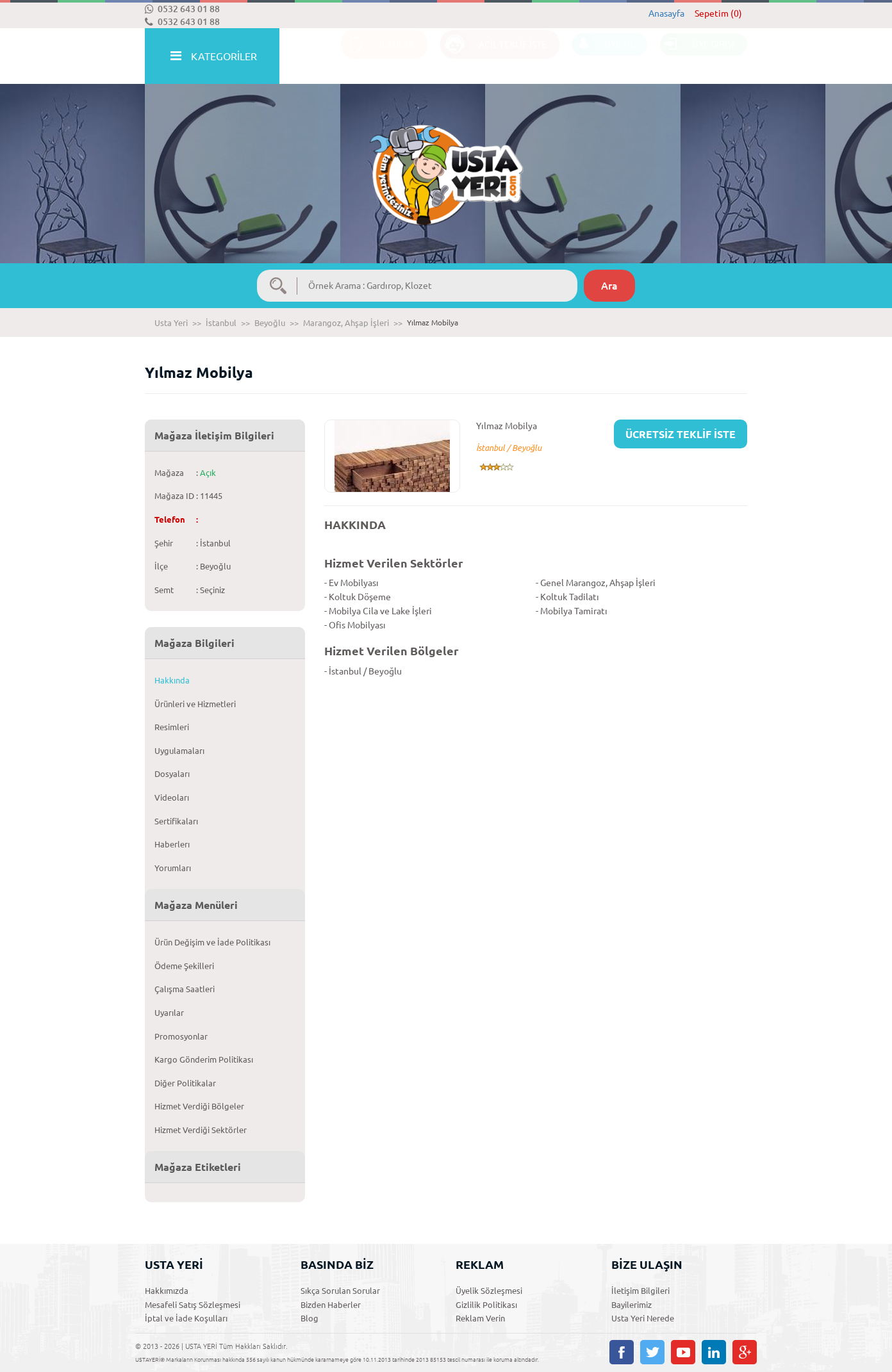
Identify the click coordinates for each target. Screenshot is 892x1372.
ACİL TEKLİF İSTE (493, 56)
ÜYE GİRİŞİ (697, 56)
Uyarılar (169, 1012)
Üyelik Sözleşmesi (489, 1290)
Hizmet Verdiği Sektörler (200, 1129)
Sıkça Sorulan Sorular (340, 1290)
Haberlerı (172, 844)
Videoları (171, 797)
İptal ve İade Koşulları (186, 1318)
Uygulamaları (179, 750)
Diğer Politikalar (185, 1083)
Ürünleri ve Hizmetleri (195, 703)
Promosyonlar (181, 1036)
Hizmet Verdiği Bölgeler (199, 1106)
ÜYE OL (603, 56)
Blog (309, 1318)
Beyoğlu (269, 322)
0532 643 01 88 (182, 9)
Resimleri (171, 727)
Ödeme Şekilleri (184, 965)
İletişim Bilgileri (640, 1290)
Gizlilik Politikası (486, 1304)
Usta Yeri (171, 322)
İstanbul (221, 322)
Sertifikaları (176, 821)
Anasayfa (666, 13)
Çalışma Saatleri (184, 988)
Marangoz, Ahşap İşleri (346, 322)
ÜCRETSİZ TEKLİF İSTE (680, 434)
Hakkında (172, 680)
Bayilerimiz (631, 1304)
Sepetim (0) (718, 13)
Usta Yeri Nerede (642, 1318)
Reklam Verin (480, 1318)
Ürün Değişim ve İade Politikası (212, 942)
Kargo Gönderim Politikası (203, 1059)
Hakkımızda (166, 1290)
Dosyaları (172, 773)
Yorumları (172, 867)
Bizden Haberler (331, 1304)
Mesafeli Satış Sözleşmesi (192, 1304)
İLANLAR (378, 56)
